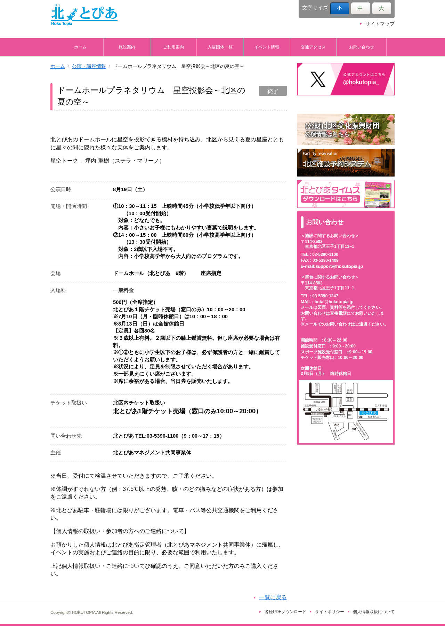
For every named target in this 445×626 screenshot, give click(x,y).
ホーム (80, 47)
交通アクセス (313, 47)
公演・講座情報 (89, 66)
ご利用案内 (173, 47)
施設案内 (127, 47)
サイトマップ (380, 23)
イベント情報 (266, 47)
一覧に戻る (273, 597)
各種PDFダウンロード (285, 611)
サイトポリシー (329, 611)
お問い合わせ (361, 47)
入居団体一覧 (220, 47)
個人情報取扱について (374, 611)
